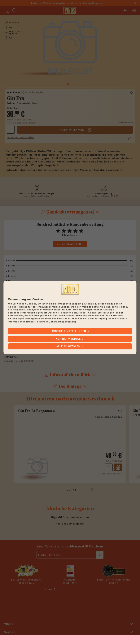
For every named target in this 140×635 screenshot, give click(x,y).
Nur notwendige (68, 338)
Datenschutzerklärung (62, 321)
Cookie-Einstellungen (69, 331)
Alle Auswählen (68, 346)
